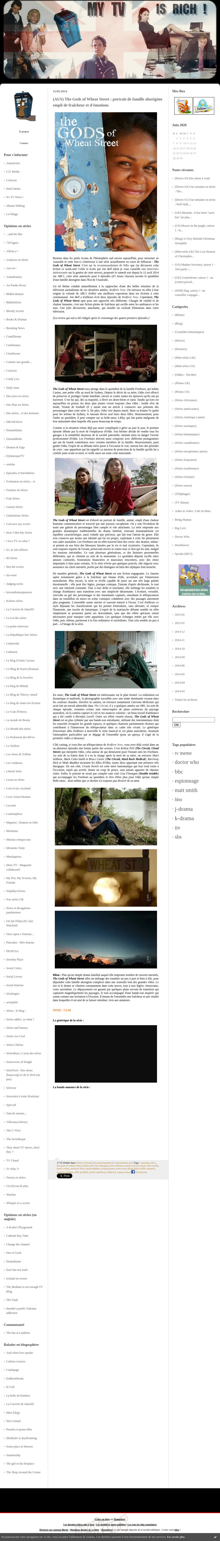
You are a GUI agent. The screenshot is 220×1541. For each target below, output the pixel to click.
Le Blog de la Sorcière (19, 677)
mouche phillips (65, 1172)
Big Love (180, 528)
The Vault (12, 1300)
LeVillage (12, 214)
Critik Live (12, 379)
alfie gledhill (81, 1172)
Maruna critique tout (18, 839)
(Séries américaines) (187, 409)
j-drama (184, 809)
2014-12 (180, 631)
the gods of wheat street (69, 1165)
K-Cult (10, 1387)
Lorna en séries (15, 779)
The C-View (13, 1130)
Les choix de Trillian (18, 754)
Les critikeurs (14, 763)
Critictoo (11, 180)
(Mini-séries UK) (185, 357)
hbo (178, 799)
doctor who (187, 762)
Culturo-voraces (15, 1361)
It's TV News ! (15, 197)
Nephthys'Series (15, 891)
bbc (179, 771)
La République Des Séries (21, 634)
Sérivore (11, 1088)
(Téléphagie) (182, 494)
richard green (108, 1168)
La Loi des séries (16, 618)
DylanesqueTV (15, 456)
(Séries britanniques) (187, 434)
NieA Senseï (13, 1421)
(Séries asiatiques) (185, 426)
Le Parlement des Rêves (20, 737)
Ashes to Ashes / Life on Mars (193, 511)
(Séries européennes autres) (191, 451)
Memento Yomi (15, 848)
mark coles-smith (149, 1165)
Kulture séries (14, 601)
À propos (24, 131)
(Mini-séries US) (185, 366)
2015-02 (180, 614)
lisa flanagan (101, 1165)
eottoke (10, 464)
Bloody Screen (15, 311)
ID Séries (11, 558)
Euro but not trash (17, 1270)
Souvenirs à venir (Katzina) (22, 1096)
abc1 (153, 1162)
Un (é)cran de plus (17, 1186)
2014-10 (180, 648)
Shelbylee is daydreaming (21, 1438)
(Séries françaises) (186, 460)
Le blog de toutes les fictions (23, 703)
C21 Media (12, 171)
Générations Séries (17, 515)
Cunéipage (12, 1370)
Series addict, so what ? (20, 1019)
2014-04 (180, 682)
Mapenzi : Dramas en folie (22, 822)
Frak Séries (13, 498)
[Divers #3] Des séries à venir (192, 178)
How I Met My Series (19, 532)
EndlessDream (15, 1378)
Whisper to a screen (18, 1203)
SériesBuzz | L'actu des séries (23, 1053)
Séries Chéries (14, 1045)
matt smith (186, 790)
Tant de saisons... (16, 1113)
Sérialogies (12, 993)
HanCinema (13, 188)
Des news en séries (17, 396)
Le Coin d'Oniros (16, 711)
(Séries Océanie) (185, 477)
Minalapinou (13, 856)
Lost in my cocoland (18, 788)
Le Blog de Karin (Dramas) (22, 669)
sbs (178, 837)
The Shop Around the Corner (23, 1472)
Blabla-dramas (15, 294)
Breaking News (15, 328)
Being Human (183, 519)
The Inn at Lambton (18, 1333)
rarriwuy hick (77, 1168)
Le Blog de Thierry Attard (21, 694)
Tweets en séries (16, 1177)
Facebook (138, 1172)
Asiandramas (14, 277)
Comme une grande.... (19, 362)
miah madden (93, 1168)
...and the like (14, 234)
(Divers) (180, 340)
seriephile (12, 1002)
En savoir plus (176, 1537)
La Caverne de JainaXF (20, 609)
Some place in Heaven (19, 1446)
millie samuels (147, 1168)
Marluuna (12, 831)
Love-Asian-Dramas (18, 797)
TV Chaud (12, 1160)
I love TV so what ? (18, 541)
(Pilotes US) (182, 391)
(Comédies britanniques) (189, 332)
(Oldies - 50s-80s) (185, 374)
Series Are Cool (15, 1036)
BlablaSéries (13, 302)
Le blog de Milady (17, 686)
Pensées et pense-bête (19, 1429)
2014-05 (180, 674)
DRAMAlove (14, 422)
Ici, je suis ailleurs (17, 549)
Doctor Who (182, 536)
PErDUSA (12, 951)
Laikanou (12, 652)
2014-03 (180, 691)
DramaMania (14, 430)
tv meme (183, 753)
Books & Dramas (16, 319)
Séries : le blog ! (16, 1010)
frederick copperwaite (118, 1172)
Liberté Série (14, 771)
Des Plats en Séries (17, 404)
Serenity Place (14, 959)
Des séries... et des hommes (22, 413)
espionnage (187, 781)
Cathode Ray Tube (17, 1235)
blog (177, 1530)
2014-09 (180, 657)
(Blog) (178, 323)
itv (177, 828)
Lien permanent (103, 1162)
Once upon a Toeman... (20, 934)
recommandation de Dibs (113, 265)
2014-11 (180, 640)
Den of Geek (13, 1252)
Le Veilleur (12, 746)
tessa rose (121, 1168)
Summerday (13, 1455)
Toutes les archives (186, 699)
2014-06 (180, 665)
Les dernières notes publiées (111, 1524)
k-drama (184, 818)
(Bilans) (179, 315)
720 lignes (12, 242)
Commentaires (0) (122, 1162)
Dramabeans (13, 1261)
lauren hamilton (97, 1172)
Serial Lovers (14, 976)
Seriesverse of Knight (19, 1062)
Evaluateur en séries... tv (20, 481)
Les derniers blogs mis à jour (78, 1524)
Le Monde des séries (18, 728)
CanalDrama (13, 336)
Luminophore (14, 814)
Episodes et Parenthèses (20, 473)
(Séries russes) (183, 485)
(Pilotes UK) (182, 383)
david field (132, 1168)
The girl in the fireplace (20, 1463)
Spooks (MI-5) (183, 553)
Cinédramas (13, 345)
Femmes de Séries (17, 490)
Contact (24, 143)
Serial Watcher (15, 985)
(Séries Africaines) (186, 400)
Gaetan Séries (14, 507)
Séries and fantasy (17, 1027)
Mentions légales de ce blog (84, 1530)
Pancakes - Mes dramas (20, 942)
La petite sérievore (17, 626)
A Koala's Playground (19, 1227)
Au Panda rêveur (16, 285)
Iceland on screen (16, 1278)
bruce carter (63, 1168)
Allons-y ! (12, 251)
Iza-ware (11, 575)
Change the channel (18, 1244)
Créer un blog (102, 1519)
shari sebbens (117, 1165)
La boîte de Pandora (18, 1395)
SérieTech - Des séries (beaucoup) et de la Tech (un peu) (23, 1075)
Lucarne (11, 805)
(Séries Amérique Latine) (190, 417)
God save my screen (18, 524)
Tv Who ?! (12, 1169)
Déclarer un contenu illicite (53, 1530)
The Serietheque (15, 1139)
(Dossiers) (181, 349)
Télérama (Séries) (16, 1122)
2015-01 (180, 623)
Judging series (14, 584)
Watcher (11, 1194)
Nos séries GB (14, 899)
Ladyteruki (12, 643)
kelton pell (88, 1165)
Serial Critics (14, 968)
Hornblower (182, 545)
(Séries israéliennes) (187, 468)
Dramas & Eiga (15, 447)
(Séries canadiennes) (187, 442)
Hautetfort (119, 1519)
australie (145, 1162)
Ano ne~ (11, 268)
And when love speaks (19, 1352)
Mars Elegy (13, 1412)
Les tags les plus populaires (142, 1524)
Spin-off (11, 1105)
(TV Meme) (182, 502)
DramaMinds (14, 439)
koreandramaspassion (19, 592)
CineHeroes (13, 353)
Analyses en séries (17, 260)
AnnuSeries (13, 163)
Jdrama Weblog (15, 205)
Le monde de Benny (18, 720)
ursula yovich (132, 1165)
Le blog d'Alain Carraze (20, 660)
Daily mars (12, 387)
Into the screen (15, 566)
